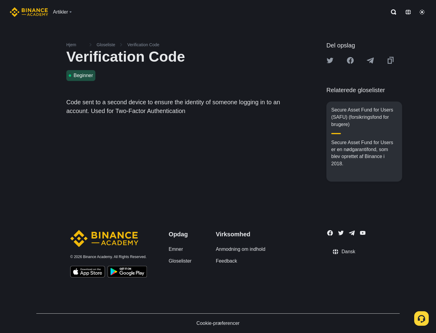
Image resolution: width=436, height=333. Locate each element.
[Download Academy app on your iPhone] (87, 272)
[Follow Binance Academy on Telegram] (352, 233)
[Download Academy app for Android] (127, 272)
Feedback (226, 260)
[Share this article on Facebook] (350, 60)
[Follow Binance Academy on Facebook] (330, 233)
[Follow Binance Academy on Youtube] (363, 233)
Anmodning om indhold (241, 249)
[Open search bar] (391, 12)
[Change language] (408, 12)
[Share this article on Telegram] (370, 60)
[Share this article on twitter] (330, 60)
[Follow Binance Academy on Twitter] (341, 233)
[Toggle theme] (422, 12)
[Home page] (29, 12)
